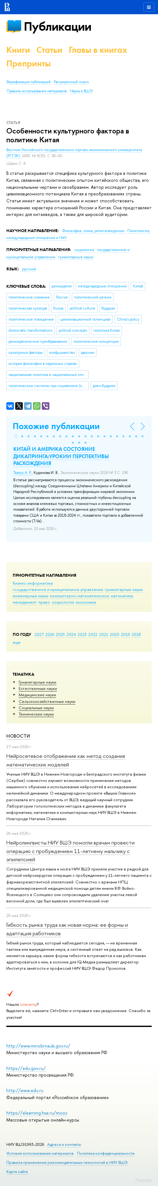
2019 (125, 634)
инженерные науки (30, 596)
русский (29, 269)
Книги (18, 49)
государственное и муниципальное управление (58, 589)
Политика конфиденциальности (106, 1153)
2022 (93, 634)
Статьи (49, 49)
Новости (18, 736)
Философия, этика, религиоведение (93, 230)
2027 (39, 634)
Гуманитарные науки (37, 682)
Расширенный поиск (71, 81)
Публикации (57, 26)
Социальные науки (36, 707)
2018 (136, 634)
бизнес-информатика (33, 583)
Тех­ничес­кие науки (36, 714)
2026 (49, 634)
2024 (71, 634)
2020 (114, 634)
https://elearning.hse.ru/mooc (36, 1113)
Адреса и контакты (64, 1144)
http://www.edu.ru (24, 1090)
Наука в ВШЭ (81, 91)
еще (17, 642)
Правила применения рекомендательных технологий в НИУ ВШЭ (67, 1162)
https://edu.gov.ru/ (26, 1068)
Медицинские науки (37, 694)
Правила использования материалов (37, 91)
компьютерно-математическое (79, 596)
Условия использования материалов (40, 1153)
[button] (16, 436)
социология (63, 602)
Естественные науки (38, 688)
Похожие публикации (56, 426)
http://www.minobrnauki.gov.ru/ (38, 1046)
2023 (82, 634)
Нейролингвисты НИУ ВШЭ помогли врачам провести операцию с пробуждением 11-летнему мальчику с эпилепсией (70, 851)
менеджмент (25, 602)
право (44, 602)
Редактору (144, 1179)
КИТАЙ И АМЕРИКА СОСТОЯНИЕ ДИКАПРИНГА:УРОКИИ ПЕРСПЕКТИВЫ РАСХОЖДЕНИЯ (61, 456)
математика (122, 596)
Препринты (28, 63)
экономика (86, 602)
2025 (60, 634)
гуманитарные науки (124, 589)
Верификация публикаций (29, 81)
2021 (103, 634)
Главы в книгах (98, 49)
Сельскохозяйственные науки (47, 701)
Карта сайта (17, 1171)
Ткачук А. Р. (22, 472)
